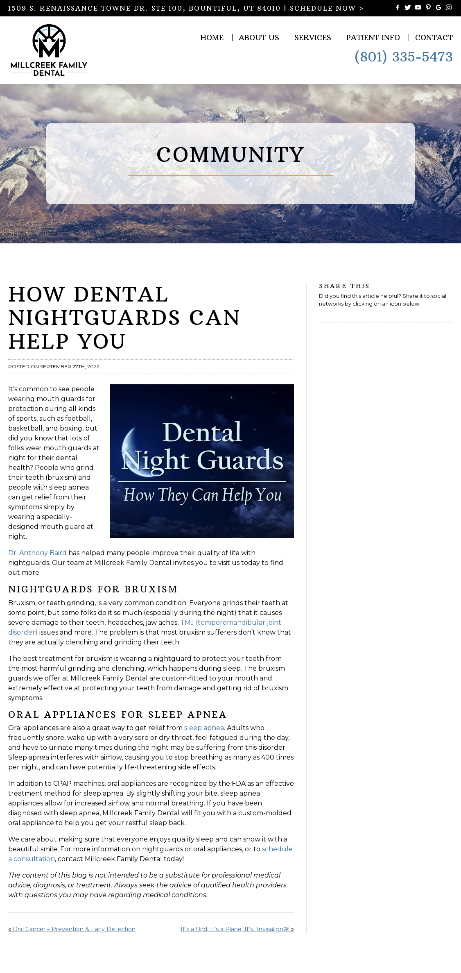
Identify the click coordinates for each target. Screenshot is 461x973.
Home (212, 37)
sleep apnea (204, 728)
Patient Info (373, 37)
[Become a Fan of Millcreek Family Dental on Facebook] (397, 8)
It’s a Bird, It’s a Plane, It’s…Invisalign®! (235, 929)
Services (312, 37)
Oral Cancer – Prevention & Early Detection (74, 929)
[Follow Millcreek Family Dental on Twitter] (408, 8)
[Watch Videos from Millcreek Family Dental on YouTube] (418, 8)
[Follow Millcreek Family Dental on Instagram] (448, 8)
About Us (259, 37)
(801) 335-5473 (404, 57)
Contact (434, 37)
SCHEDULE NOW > (327, 8)
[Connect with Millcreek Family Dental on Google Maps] (438, 8)
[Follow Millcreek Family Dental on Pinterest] (428, 8)
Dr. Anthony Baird (37, 553)
